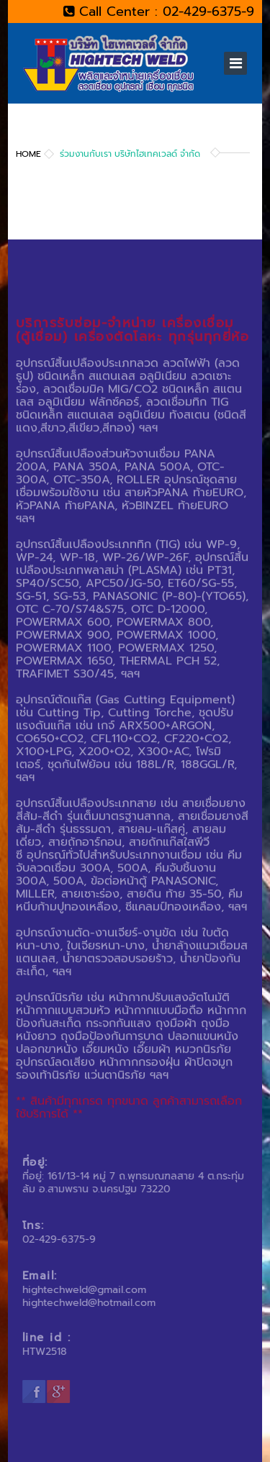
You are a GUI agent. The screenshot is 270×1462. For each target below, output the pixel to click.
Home (28, 153)
